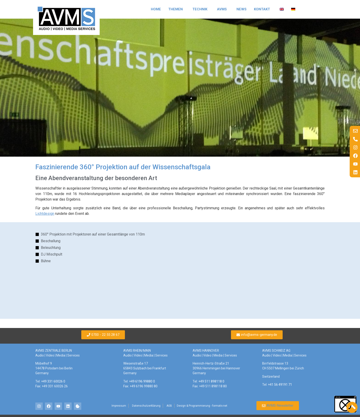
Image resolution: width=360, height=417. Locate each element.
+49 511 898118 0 (211, 381)
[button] (345, 404)
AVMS (223, 9)
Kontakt (263, 9)
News (241, 9)
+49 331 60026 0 (53, 381)
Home (156, 9)
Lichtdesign (44, 213)
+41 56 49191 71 (280, 384)
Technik (201, 9)
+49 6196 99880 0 (142, 381)
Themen (176, 9)
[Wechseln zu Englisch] (282, 9)
